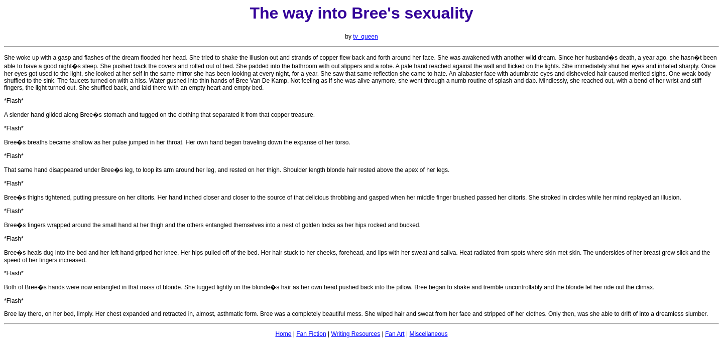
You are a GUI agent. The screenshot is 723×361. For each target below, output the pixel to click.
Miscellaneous (429, 333)
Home (283, 333)
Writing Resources (355, 333)
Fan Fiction (311, 333)
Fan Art (395, 333)
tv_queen (365, 36)
